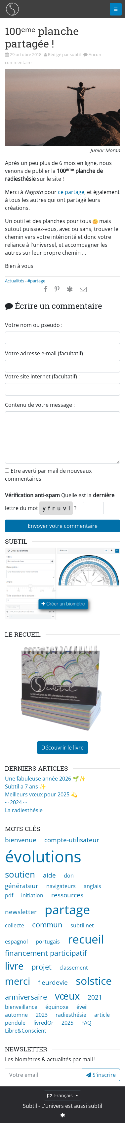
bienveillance (21, 1007)
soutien (20, 874)
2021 (95, 997)
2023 (42, 1014)
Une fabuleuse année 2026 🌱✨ (45, 778)
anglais (92, 886)
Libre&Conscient (25, 1030)
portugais (48, 941)
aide (49, 875)
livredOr (43, 1022)
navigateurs (61, 886)
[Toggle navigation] (116, 9)
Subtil (30, 1105)
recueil (86, 939)
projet (41, 967)
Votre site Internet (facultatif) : (42, 376)
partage (67, 909)
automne (16, 1014)
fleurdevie (53, 982)
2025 (67, 1022)
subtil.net (82, 925)
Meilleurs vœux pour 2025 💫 (41, 794)
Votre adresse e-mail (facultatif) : (45, 353)
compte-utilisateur (71, 839)
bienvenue (20, 839)
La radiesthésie (24, 810)
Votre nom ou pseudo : (33, 325)
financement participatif (46, 953)
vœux (67, 995)
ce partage (71, 192)
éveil (82, 1007)
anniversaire (26, 997)
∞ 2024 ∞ (16, 802)
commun (47, 924)
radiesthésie (71, 1014)
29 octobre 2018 (26, 54)
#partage (36, 281)
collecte (14, 925)
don (69, 875)
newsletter (21, 911)
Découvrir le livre (62, 747)
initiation (32, 895)
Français (60, 1095)
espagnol (16, 941)
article (102, 1014)
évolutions (43, 856)
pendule (15, 1022)
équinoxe (56, 1007)
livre (14, 965)
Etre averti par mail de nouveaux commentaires (48, 474)
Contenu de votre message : (40, 404)
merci (17, 981)
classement (74, 967)
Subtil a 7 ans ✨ (25, 786)
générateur (21, 885)
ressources (67, 894)
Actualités (14, 281)
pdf (9, 895)
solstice (94, 981)
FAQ (86, 1022)
